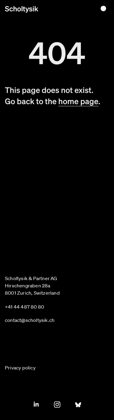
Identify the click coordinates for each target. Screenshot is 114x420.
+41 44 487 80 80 (24, 307)
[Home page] (21, 9)
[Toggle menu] (103, 8)
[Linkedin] (36, 404)
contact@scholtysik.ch (29, 320)
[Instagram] (57, 404)
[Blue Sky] (78, 404)
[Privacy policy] (23, 367)
